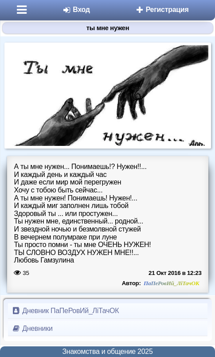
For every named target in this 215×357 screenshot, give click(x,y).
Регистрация (162, 9)
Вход (76, 9)
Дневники (32, 328)
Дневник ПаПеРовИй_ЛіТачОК (65, 310)
